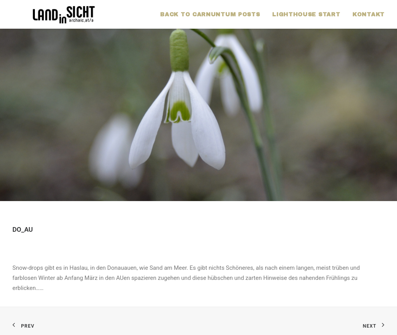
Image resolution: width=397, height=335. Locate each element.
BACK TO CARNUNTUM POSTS (210, 14)
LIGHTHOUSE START (306, 14)
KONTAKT (368, 14)
